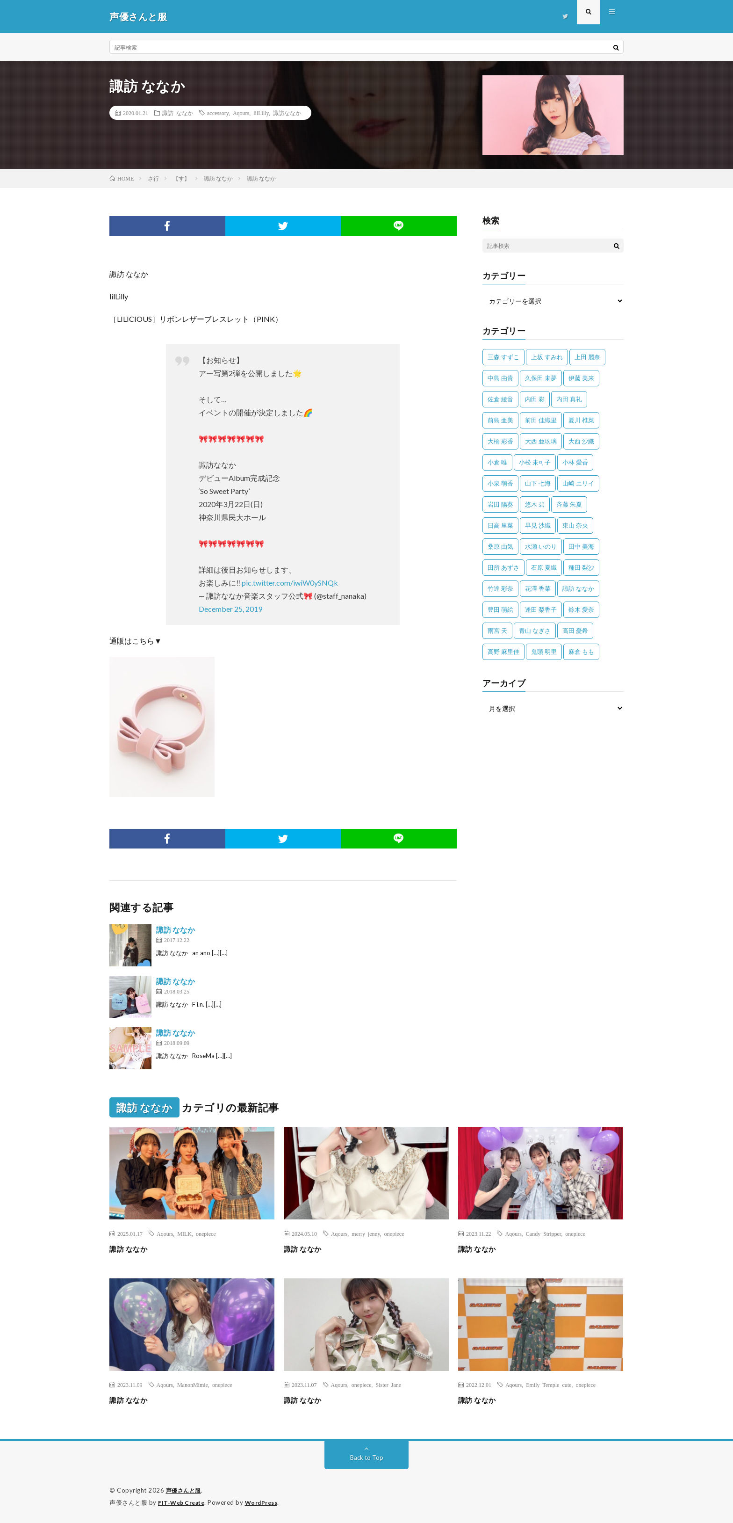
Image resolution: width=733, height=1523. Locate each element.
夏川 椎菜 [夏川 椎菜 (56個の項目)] (581, 420)
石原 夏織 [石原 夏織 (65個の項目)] (544, 567)
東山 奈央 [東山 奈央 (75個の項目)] (575, 525)
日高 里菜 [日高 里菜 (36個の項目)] (500, 525)
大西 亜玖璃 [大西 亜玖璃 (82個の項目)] (541, 441)
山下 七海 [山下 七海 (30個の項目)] (538, 483)
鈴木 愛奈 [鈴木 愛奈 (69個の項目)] (581, 609)
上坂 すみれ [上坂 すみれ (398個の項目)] (547, 357)
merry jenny (366, 1233)
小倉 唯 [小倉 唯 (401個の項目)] (497, 462)
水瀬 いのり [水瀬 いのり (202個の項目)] (541, 546)
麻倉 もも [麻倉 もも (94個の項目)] (581, 651)
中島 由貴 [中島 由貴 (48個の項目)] (500, 378)
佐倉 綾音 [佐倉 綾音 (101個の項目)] (500, 399)
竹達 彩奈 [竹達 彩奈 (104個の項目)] (500, 588)
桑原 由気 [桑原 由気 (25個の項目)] (500, 546)
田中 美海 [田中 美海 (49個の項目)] (581, 546)
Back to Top (366, 1457)
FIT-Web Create (183, 1502)
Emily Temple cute (548, 1384)
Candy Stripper (543, 1233)
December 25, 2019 (230, 608)
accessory (218, 113)
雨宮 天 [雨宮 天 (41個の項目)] (497, 630)
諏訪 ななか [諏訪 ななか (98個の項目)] (578, 588)
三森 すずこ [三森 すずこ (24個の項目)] (503, 357)
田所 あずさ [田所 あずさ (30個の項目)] (503, 567)
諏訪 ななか (177, 113)
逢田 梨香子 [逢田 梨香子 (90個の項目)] (541, 609)
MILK (184, 1233)
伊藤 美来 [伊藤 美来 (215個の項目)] (581, 378)
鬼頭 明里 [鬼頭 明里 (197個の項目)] (544, 651)
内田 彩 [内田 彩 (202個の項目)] (535, 399)
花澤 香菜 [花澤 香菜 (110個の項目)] (538, 588)
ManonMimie (192, 1384)
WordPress (267, 1502)
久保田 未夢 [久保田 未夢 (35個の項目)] (541, 378)
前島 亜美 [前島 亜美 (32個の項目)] (500, 420)
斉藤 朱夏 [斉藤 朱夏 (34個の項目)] (569, 504)
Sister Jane (389, 1384)
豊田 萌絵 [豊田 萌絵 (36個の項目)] (500, 609)
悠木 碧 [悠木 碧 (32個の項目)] (535, 504)
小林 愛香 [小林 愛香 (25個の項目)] (575, 462)
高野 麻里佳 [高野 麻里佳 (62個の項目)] (503, 651)
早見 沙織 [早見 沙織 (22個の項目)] (538, 525)
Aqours (241, 113)
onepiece (206, 1233)
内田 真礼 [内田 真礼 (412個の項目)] (569, 399)
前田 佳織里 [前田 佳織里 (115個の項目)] (541, 420)
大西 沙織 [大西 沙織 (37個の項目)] (581, 441)
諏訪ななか (287, 113)
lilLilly (261, 113)
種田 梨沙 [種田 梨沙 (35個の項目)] (581, 567)
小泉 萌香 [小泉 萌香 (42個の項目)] (500, 483)
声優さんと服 (185, 1490)
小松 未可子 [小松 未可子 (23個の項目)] (535, 462)
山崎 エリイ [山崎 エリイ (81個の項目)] (578, 483)
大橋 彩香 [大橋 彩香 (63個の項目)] (500, 441)
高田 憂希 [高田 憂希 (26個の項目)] (575, 630)
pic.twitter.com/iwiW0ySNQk (290, 582)
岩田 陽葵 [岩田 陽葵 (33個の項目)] (500, 504)
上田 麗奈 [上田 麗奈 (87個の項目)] (587, 357)
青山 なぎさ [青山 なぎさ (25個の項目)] (535, 630)
